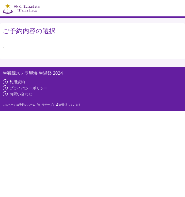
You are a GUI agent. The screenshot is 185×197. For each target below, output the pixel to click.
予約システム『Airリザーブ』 (39, 104)
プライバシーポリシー (25, 88)
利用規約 (14, 81)
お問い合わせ (17, 94)
